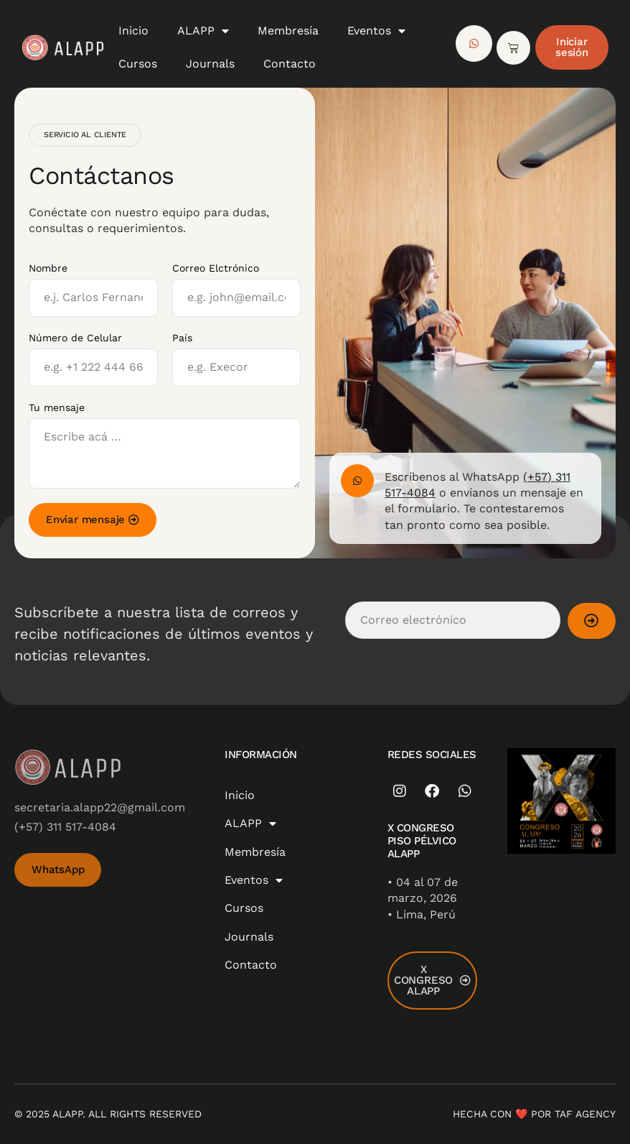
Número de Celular (75, 337)
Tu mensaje (57, 407)
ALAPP (203, 31)
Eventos (376, 31)
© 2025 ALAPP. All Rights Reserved (108, 1114)
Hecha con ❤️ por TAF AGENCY (534, 1114)
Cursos (137, 63)
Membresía (288, 30)
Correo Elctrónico (215, 268)
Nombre (48, 268)
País (182, 337)
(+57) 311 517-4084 (65, 827)
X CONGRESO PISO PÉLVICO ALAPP (421, 840)
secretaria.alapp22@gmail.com (99, 807)
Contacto (289, 63)
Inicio (133, 30)
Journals (210, 63)
